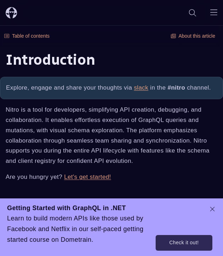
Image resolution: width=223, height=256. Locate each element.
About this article (193, 36)
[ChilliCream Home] (11, 12)
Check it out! (184, 242)
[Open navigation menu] (214, 12)
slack (141, 87)
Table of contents (27, 36)
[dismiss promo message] (212, 209)
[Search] (192, 12)
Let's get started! (87, 177)
